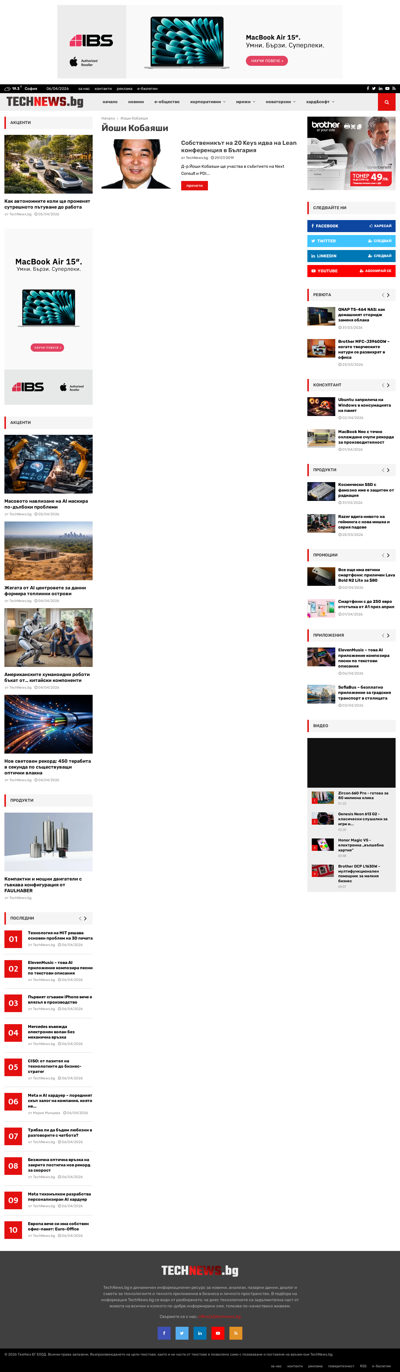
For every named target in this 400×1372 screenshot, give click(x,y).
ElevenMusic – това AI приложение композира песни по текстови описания (60, 968)
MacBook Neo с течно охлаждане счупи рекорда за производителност (366, 437)
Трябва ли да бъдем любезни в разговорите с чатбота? (60, 1133)
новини (136, 101)
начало (110, 101)
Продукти (324, 469)
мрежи (243, 101)
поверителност (341, 1366)
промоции (325, 555)
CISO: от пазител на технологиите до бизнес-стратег (54, 1066)
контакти (103, 88)
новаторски (278, 101)
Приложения (328, 635)
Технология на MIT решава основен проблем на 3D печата (60, 935)
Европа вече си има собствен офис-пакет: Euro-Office (58, 1226)
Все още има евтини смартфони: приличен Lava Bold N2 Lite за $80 (366, 575)
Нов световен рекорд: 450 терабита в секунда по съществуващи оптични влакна (47, 767)
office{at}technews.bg (220, 1316)
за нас (84, 88)
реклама (124, 88)
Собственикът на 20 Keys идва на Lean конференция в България (239, 146)
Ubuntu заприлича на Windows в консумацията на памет (364, 405)
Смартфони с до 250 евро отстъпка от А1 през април (366, 604)
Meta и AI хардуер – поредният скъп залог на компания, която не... (60, 1100)
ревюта (322, 294)
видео (320, 725)
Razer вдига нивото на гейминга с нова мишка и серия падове (364, 522)
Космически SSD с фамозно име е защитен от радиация (366, 490)
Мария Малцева (46, 1113)
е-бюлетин (147, 88)
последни (22, 918)
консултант (327, 385)
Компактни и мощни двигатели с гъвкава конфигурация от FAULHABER (43, 884)
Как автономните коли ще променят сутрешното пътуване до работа (47, 204)
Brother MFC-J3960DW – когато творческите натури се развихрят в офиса (364, 349)
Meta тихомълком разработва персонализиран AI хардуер (59, 1197)
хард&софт (318, 101)
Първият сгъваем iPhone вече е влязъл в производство (60, 999)
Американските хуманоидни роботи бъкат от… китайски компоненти (47, 677)
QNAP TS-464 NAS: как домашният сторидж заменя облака (361, 315)
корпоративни (205, 101)
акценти (20, 122)
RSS (363, 1366)
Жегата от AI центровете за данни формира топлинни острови (45, 590)
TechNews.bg (197, 158)
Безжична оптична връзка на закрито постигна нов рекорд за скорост (59, 1165)
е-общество (167, 101)
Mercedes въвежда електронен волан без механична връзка (51, 1032)
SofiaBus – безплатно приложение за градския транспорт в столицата (364, 692)
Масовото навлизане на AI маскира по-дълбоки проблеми (46, 504)
